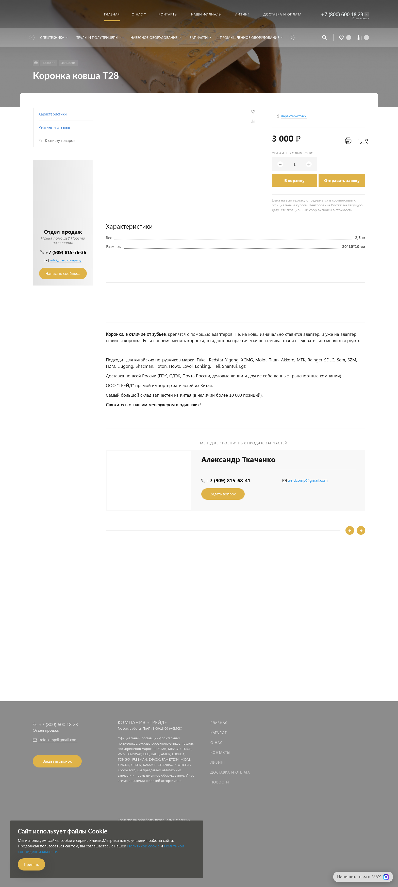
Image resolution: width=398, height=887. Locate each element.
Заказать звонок (57, 761)
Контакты (220, 752)
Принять (31, 864)
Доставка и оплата (230, 772)
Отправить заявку (342, 180)
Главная (218, 722)
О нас (216, 742)
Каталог (218, 732)
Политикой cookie (143, 845)
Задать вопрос (223, 493)
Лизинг (218, 762)
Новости (219, 782)
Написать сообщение (64, 273)
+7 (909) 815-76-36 (65, 252)
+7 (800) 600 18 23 (342, 14)
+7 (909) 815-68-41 (228, 480)
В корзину (294, 180)
